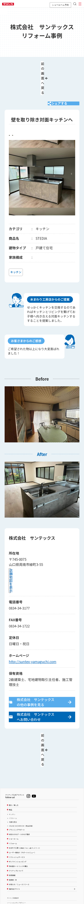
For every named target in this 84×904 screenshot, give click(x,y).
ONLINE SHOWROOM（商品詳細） (21, 792)
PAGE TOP (42, 889)
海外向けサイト (14, 855)
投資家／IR (13, 846)
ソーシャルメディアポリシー (16, 869)
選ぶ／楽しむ (13, 772)
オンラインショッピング (17, 828)
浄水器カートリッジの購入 (18, 833)
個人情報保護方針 (13, 874)
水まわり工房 (24, 815)
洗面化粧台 (13, 789)
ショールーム (13, 805)
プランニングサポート (17, 796)
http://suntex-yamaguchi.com (32, 641)
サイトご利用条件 (13, 865)
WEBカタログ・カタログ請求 (19, 801)
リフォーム (13, 810)
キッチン (12, 781)
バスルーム (13, 785)
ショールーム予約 (60, 5)
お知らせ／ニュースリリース (19, 851)
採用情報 (12, 842)
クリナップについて (16, 837)
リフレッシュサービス (17, 824)
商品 (10, 776)
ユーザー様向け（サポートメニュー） (22, 819)
